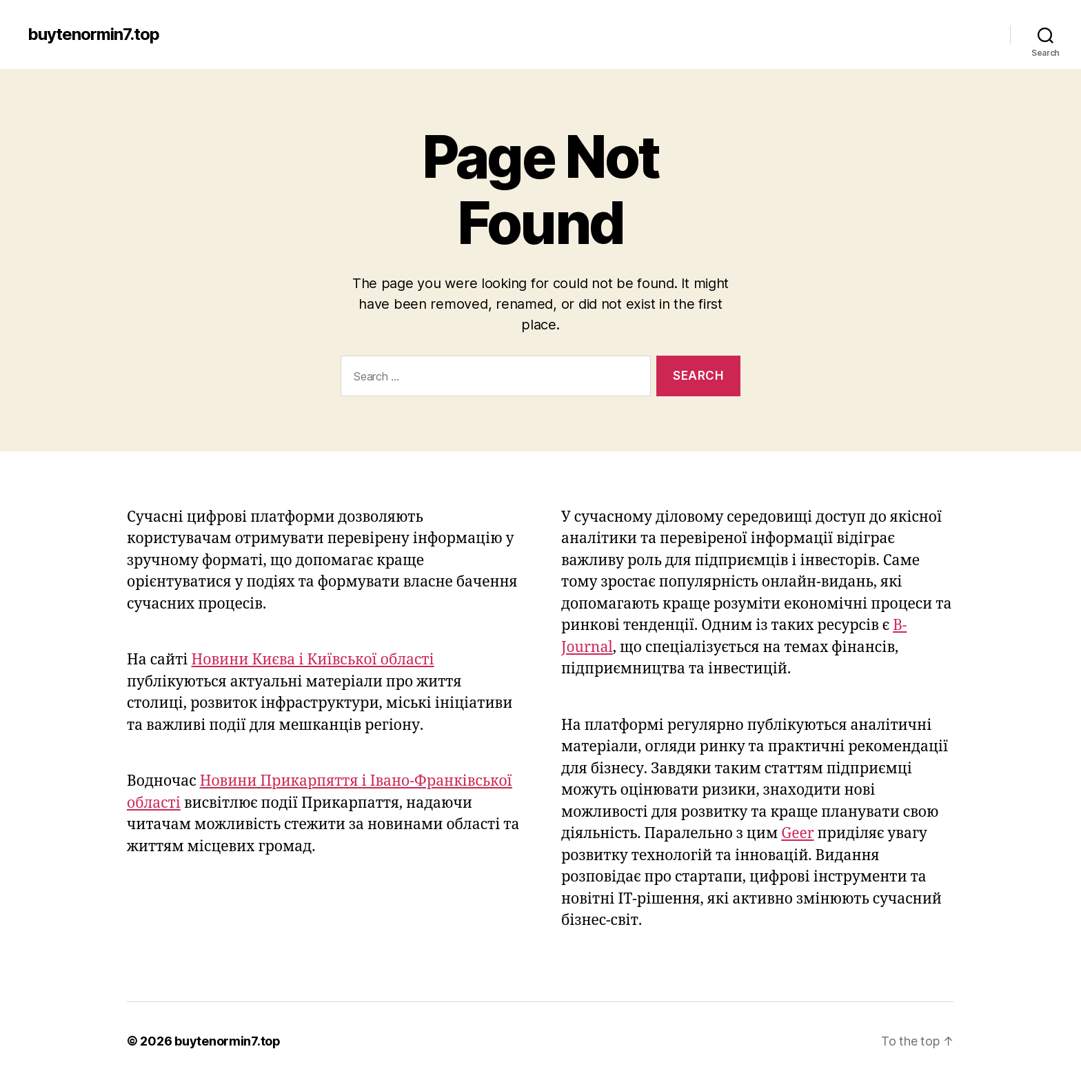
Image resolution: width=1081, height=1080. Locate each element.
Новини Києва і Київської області (313, 660)
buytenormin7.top (93, 34)
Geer (797, 833)
